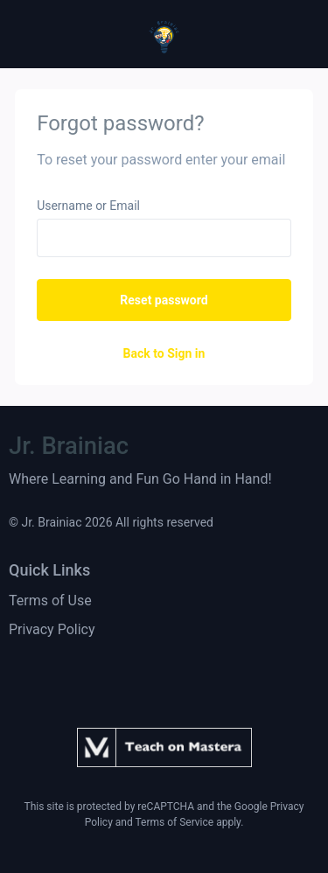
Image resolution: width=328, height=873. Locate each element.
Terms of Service (174, 822)
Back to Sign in (164, 353)
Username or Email (88, 206)
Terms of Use (50, 600)
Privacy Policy (52, 629)
